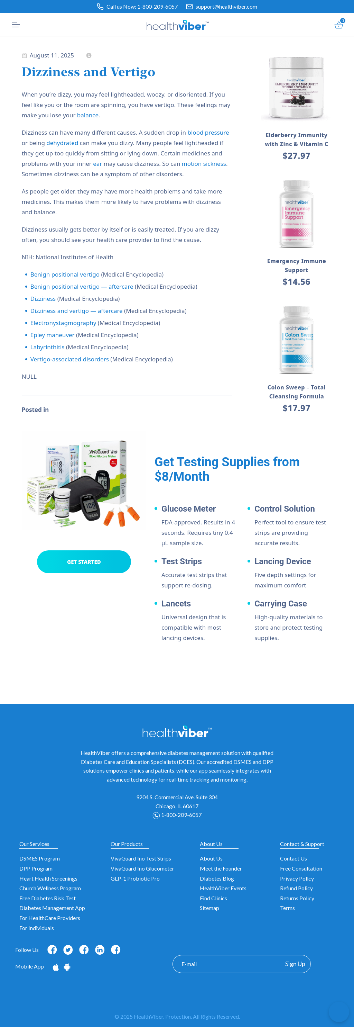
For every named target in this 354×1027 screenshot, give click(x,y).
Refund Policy (296, 888)
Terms (287, 907)
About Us (211, 858)
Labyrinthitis (47, 347)
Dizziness (43, 299)
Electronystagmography (63, 323)
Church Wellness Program (50, 888)
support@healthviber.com (226, 6)
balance (88, 115)
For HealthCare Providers (49, 918)
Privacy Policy (297, 878)
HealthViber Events (223, 888)
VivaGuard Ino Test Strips (141, 858)
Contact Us (293, 858)
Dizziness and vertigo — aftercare (76, 311)
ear (97, 164)
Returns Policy (297, 898)
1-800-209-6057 (157, 6)
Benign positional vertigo (65, 274)
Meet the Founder (221, 868)
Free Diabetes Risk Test (47, 898)
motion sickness (204, 164)
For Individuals (36, 928)
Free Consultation (301, 868)
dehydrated (62, 143)
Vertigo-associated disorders (69, 359)
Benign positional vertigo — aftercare (81, 286)
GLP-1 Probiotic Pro (135, 878)
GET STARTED (84, 561)
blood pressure (208, 132)
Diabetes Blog (217, 878)
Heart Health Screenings (48, 878)
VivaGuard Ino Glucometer (142, 868)
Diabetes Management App (52, 907)
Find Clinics (213, 898)
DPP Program (36, 868)
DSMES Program (39, 858)
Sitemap (209, 907)
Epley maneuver (52, 335)
